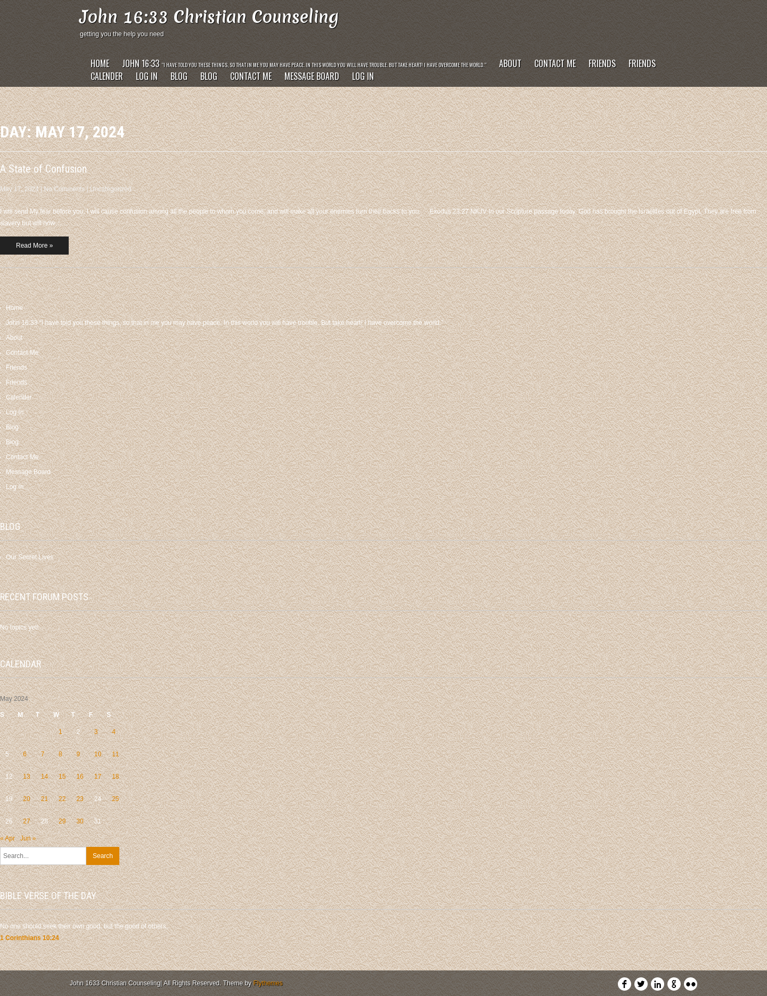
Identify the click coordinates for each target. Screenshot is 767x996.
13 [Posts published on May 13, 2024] (26, 776)
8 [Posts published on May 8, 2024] (60, 754)
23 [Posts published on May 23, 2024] (79, 799)
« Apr (7, 838)
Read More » (34, 245)
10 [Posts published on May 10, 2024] (97, 754)
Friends (602, 63)
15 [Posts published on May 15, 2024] (62, 776)
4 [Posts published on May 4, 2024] (114, 732)
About (510, 63)
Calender (107, 76)
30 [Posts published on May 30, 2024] (79, 821)
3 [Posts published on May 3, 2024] (96, 732)
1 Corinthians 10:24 (29, 938)
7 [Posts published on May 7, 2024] (43, 754)
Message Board (311, 76)
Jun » (28, 838)
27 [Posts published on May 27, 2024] (26, 821)
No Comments (64, 189)
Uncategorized (110, 189)
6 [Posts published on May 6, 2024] (25, 754)
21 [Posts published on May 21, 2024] (44, 799)
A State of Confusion (43, 168)
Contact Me (555, 63)
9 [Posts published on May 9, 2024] (78, 754)
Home (100, 63)
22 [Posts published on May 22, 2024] (62, 799)
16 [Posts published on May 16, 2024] (79, 776)
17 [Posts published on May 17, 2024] (97, 776)
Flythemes (267, 983)
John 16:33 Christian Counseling (209, 16)
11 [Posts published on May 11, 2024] (115, 754)
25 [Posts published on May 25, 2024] (115, 799)
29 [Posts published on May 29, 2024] (62, 821)
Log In (147, 76)
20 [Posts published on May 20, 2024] (26, 799)
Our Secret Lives (29, 557)
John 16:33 (304, 63)
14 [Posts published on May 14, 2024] (44, 776)
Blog (178, 76)
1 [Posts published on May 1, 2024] (60, 732)
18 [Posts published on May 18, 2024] (115, 776)
